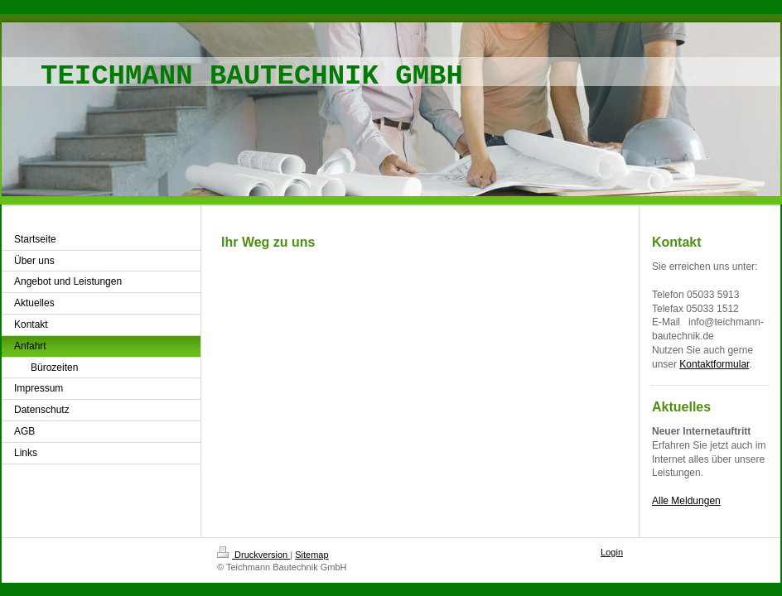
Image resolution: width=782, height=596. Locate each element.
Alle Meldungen (686, 501)
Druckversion (253, 555)
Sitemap (311, 555)
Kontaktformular (714, 364)
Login (612, 552)
